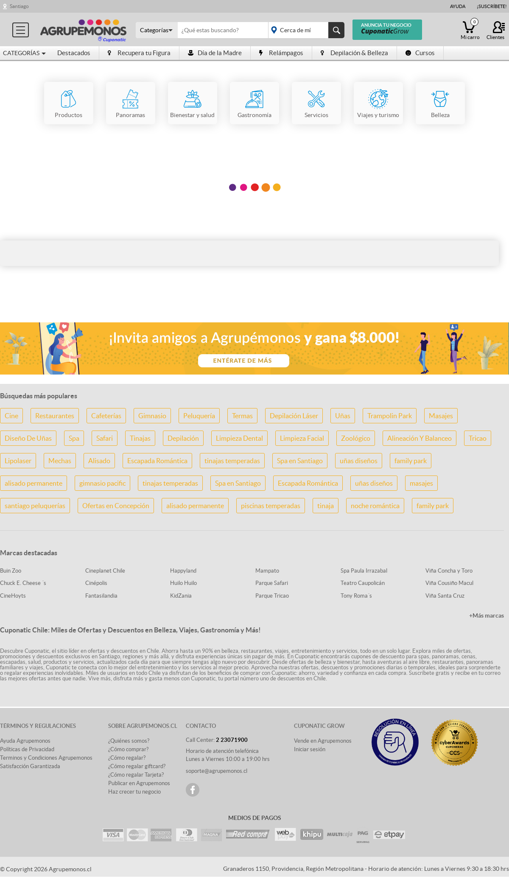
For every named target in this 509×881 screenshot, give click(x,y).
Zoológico (355, 438)
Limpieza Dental (239, 438)
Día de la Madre (215, 52)
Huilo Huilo (183, 583)
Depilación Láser (294, 416)
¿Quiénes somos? (128, 741)
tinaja (325, 505)
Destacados (73, 52)
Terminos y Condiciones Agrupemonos (46, 758)
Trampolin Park (389, 416)
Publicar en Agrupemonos (139, 783)
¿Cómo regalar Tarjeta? (136, 775)
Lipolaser (18, 460)
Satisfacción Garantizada (30, 766)
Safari (104, 438)
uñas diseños (359, 460)
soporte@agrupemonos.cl (216, 771)
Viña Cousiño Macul (449, 583)
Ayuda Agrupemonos (25, 741)
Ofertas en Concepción (115, 505)
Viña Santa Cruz (444, 596)
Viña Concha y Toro (449, 571)
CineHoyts (13, 596)
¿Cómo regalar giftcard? (136, 766)
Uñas (342, 416)
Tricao (478, 438)
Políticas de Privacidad (27, 749)
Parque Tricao (272, 596)
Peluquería (199, 416)
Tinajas (140, 438)
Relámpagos (281, 52)
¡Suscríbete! (492, 6)
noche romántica (375, 505)
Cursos (420, 52)
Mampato (267, 571)
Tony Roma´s (356, 596)
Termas (242, 416)
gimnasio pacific (102, 483)
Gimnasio (152, 416)
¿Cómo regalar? (126, 758)
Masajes (441, 416)
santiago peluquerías (35, 505)
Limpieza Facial (302, 438)
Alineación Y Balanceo (419, 438)
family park (410, 460)
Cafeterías (106, 416)
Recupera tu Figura (139, 52)
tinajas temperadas (232, 460)
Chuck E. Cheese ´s (23, 583)
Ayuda (457, 6)
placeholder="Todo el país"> (304, 30)
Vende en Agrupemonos (323, 741)
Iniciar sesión (309, 749)
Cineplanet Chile (105, 571)
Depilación (183, 438)
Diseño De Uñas (28, 438)
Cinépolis (96, 583)
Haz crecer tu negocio (134, 792)
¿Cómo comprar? (128, 749)
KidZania (181, 596)
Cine (11, 416)
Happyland (183, 571)
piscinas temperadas (270, 505)
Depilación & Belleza (354, 52)
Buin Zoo (10, 571)
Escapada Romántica (157, 460)
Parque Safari (271, 583)
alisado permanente (33, 483)
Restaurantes (54, 416)
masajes (421, 483)
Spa (74, 438)
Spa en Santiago (300, 460)
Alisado (99, 460)
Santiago (19, 6)
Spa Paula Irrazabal (364, 571)
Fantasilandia (101, 596)
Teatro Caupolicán (363, 583)
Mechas (59, 460)
